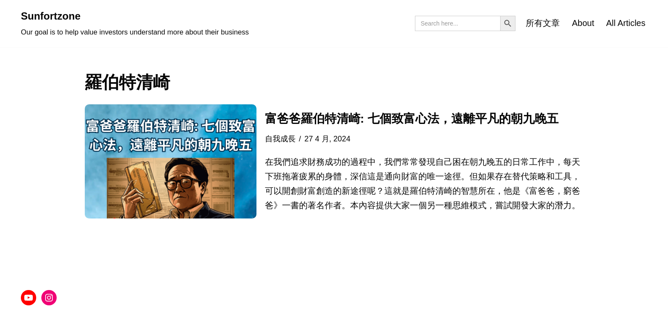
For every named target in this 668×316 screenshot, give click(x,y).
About (583, 23)
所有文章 (543, 23)
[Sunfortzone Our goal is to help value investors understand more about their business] (135, 24)
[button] (170, 161)
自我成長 (280, 139)
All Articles (625, 23)
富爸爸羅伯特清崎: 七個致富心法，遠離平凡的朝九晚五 (412, 118)
